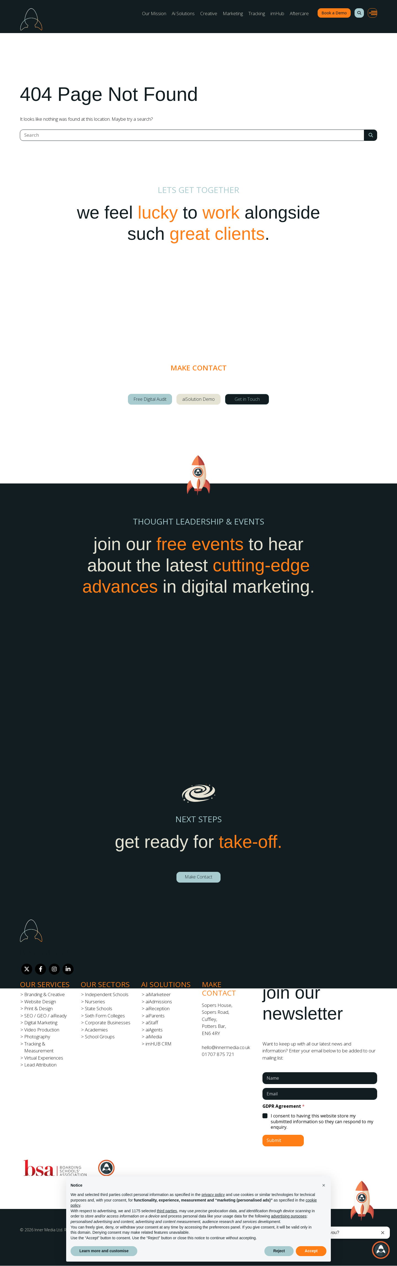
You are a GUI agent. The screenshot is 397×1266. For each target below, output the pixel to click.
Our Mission (154, 13)
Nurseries (95, 1001)
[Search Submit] (370, 135)
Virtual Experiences (43, 1058)
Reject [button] (279, 1251)
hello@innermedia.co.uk (226, 1047)
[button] (359, 13)
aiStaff (152, 1022)
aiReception (158, 1008)
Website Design (40, 1001)
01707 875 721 (218, 1054)
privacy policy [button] (213, 1194)
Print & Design (38, 1008)
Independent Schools (106, 994)
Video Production (41, 1029)
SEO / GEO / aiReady (45, 1015)
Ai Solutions (183, 13)
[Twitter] (26, 969)
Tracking (256, 13)
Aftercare (299, 13)
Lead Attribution (40, 1064)
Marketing (233, 13)
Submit (274, 1140)
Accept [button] (311, 1251)
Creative (208, 13)
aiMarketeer (158, 994)
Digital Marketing (40, 1022)
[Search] (192, 135)
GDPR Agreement (283, 1106)
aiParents (155, 1015)
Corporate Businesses (107, 1022)
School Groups (100, 1036)
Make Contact (198, 877)
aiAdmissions (159, 1001)
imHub (277, 13)
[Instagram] (54, 969)
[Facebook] (40, 969)
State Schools (98, 1008)
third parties (167, 1211)
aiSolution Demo (198, 399)
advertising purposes (289, 1216)
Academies (96, 1029)
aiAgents (154, 1029)
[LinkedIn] (68, 969)
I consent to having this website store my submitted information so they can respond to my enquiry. (322, 1121)
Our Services (44, 984)
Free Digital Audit (150, 399)
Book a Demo (334, 12)
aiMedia (154, 1036)
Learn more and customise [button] (103, 1251)
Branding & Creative (44, 994)
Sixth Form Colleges (105, 1015)
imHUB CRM (158, 1044)
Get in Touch (247, 399)
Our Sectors (105, 984)
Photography (37, 1036)
